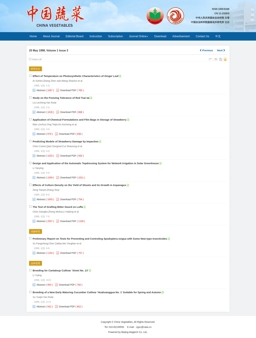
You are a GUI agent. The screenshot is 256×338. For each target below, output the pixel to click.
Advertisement (181, 36)
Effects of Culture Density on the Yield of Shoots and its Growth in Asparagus (79, 185)
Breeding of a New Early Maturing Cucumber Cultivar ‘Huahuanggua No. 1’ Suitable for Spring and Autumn (97, 292)
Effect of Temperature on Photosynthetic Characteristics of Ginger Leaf (75, 76)
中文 (218, 36)
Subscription (115, 36)
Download (160, 36)
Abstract (41, 90)
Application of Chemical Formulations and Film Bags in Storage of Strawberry (79, 119)
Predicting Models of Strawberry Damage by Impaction (65, 141)
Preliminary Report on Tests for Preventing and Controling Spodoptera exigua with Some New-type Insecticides (100, 238)
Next (221, 50)
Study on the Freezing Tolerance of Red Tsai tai (61, 97)
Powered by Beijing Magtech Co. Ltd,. (128, 332)
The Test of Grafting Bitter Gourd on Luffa (58, 206)
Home (33, 36)
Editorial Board (74, 36)
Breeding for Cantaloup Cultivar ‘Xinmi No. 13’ (60, 270)
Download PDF (68, 90)
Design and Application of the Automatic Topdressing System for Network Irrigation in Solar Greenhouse (96, 163)
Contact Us (202, 36)
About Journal (51, 36)
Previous (206, 50)
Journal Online (138, 36)
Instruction (95, 36)
